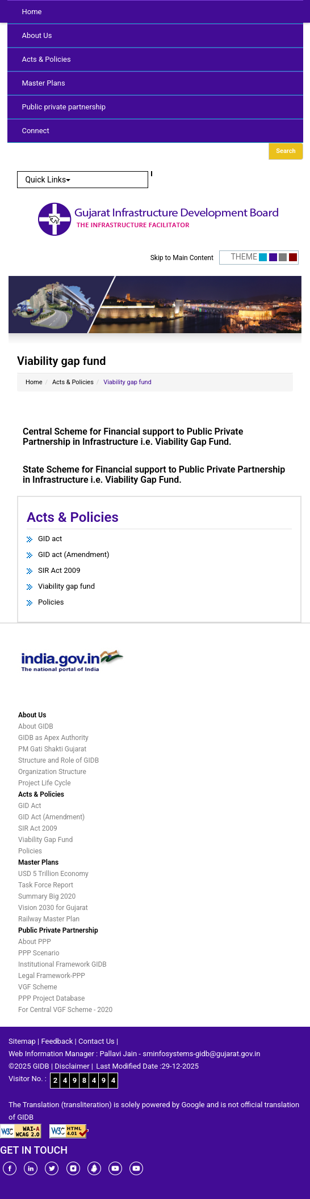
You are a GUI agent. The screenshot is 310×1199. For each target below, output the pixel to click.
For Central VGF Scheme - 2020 (65, 1010)
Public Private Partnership (58, 930)
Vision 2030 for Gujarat (53, 908)
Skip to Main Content (181, 258)
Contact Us (96, 1041)
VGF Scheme (37, 987)
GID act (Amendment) (74, 554)
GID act (50, 538)
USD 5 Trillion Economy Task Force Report (53, 879)
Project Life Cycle (44, 783)
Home (31, 11)
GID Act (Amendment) (51, 817)
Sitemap (22, 1041)
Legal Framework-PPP (51, 976)
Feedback (57, 1041)
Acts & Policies (46, 59)
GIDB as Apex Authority (53, 738)
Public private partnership (64, 107)
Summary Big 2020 (47, 896)
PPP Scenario (38, 953)
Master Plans (43, 83)
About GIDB (35, 726)
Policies (51, 602)
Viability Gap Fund (45, 840)
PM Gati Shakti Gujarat (52, 749)
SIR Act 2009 (59, 570)
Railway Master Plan (48, 919)
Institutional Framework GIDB (62, 964)
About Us (37, 35)
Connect (35, 130)
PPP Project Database (51, 998)
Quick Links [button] (47, 179)
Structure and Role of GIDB (58, 760)
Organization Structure (52, 772)
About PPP (34, 942)
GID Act (29, 806)
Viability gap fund (66, 586)
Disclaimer (72, 1066)
